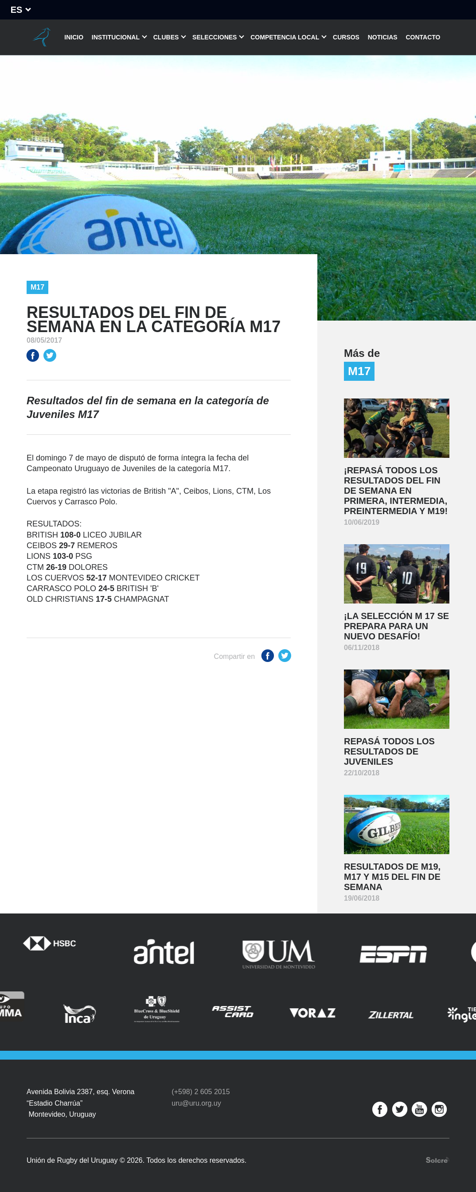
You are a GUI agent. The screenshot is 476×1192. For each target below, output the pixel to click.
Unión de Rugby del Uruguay (41, 37)
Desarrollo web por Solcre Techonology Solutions (437, 1160)
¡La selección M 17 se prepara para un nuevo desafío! (396, 626)
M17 (37, 287)
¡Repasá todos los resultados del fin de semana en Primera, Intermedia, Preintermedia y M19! (396, 490)
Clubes (166, 37)
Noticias (383, 37)
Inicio (73, 37)
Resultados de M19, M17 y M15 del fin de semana (392, 877)
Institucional (116, 37)
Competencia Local (284, 37)
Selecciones (214, 37)
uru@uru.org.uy (196, 1103)
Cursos (346, 37)
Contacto (423, 37)
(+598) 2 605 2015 (201, 1091)
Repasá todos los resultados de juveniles (389, 751)
